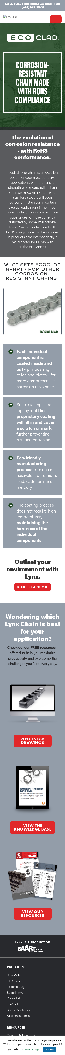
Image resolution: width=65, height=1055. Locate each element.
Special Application (19, 1013)
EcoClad (12, 1008)
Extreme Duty (15, 990)
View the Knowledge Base (32, 831)
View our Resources (32, 917)
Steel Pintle (14, 979)
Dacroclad (13, 1002)
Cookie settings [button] (30, 1049)
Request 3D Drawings (32, 744)
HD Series (13, 984)
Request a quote (32, 591)
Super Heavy (15, 996)
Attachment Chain (18, 1019)
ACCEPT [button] (49, 1049)
